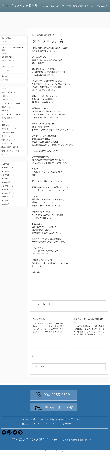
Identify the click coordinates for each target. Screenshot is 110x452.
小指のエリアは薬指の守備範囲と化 (89, 320)
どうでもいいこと (7, 61)
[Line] (20, 432)
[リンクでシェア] (49, 304)
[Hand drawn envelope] (39, 407)
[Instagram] (9, 432)
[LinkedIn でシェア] (44, 304)
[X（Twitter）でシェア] (38, 304)
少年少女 (4, 41)
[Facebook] (15, 432)
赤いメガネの (39, 319)
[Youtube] (4, 432)
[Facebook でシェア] (33, 304)
